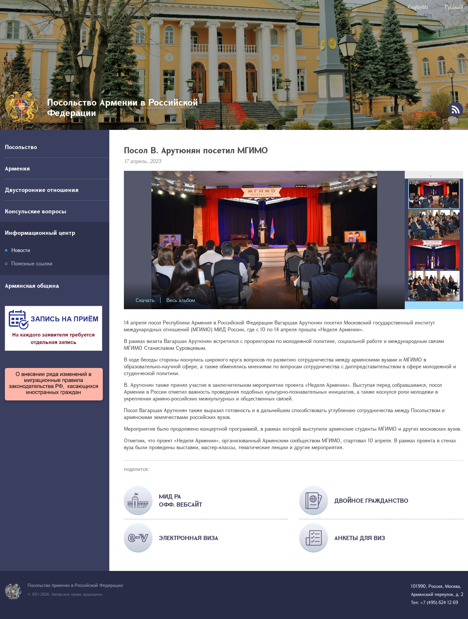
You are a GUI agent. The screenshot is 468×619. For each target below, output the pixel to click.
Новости (20, 249)
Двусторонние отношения (41, 190)
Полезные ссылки (32, 263)
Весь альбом (180, 300)
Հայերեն (417, 6)
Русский (454, 6)
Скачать (145, 300)
